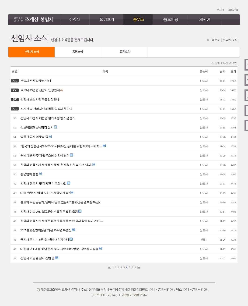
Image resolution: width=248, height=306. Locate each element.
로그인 (220, 10)
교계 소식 (124, 52)
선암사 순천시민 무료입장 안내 (39, 99)
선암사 (74, 19)
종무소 (138, 19)
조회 (233, 71)
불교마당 (170, 19)
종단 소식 (78, 52)
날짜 (222, 71)
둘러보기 (106, 19)
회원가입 (233, 10)
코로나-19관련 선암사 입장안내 (39, 90)
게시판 (204, 19)
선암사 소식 (31, 52)
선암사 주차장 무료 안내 (35, 80)
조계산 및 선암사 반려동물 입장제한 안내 (45, 108)
